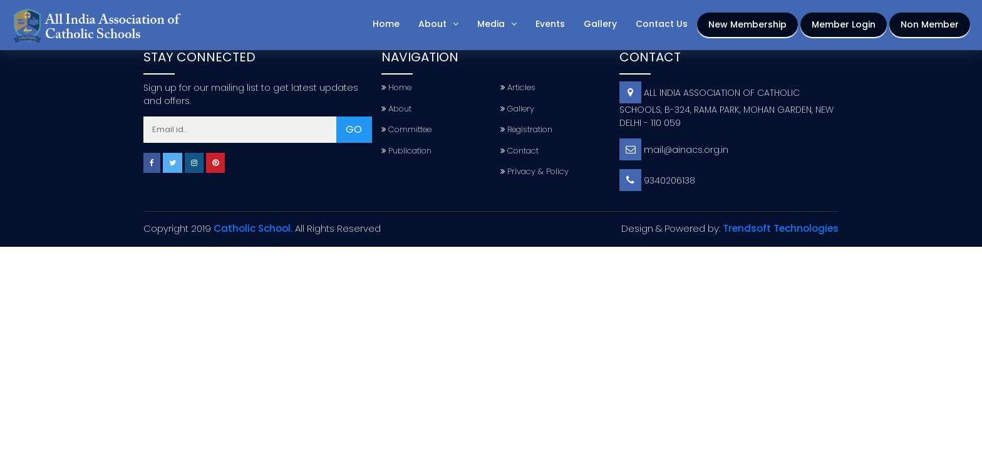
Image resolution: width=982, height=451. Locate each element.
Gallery (600, 24)
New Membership (747, 24)
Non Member (930, 24)
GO (354, 129)
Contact (519, 151)
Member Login (844, 24)
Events (550, 24)
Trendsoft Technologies (781, 228)
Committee (406, 129)
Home (386, 24)
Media (491, 24)
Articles (517, 87)
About (432, 24)
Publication (406, 151)
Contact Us (662, 24)
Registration (526, 129)
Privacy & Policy (534, 171)
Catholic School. (253, 228)
